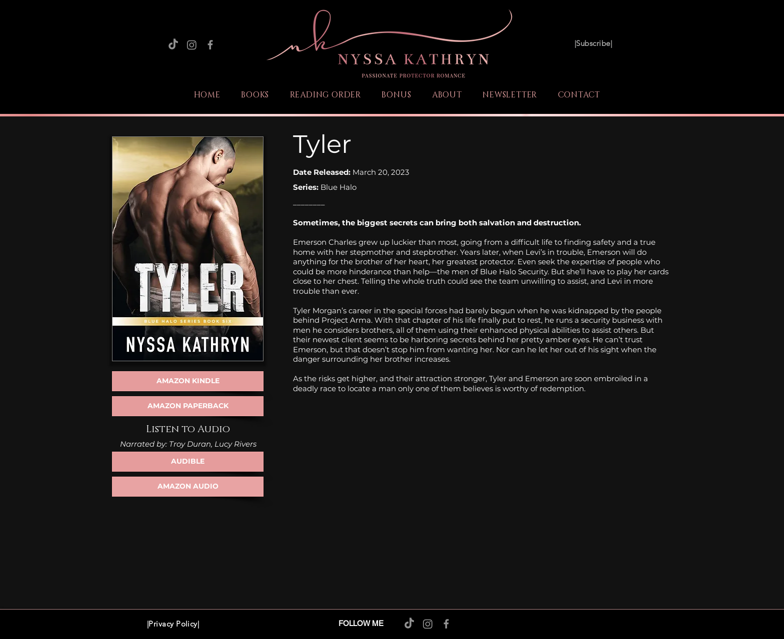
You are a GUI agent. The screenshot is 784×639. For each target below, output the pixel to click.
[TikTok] (173, 44)
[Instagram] (192, 44)
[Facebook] (210, 44)
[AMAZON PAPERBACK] (188, 406)
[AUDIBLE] (188, 462)
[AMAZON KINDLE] (188, 381)
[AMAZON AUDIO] (188, 487)
